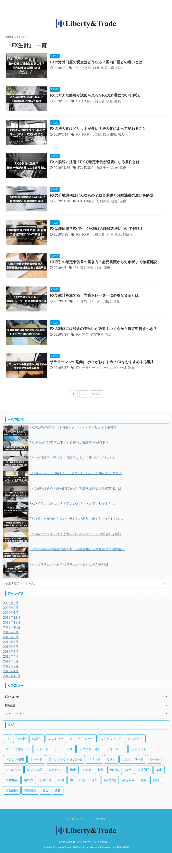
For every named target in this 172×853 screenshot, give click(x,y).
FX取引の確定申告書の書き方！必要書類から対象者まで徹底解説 (103, 262)
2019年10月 (11, 627)
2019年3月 (11, 661)
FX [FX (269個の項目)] (8, 738)
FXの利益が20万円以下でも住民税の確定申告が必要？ (69, 442)
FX (76, 68)
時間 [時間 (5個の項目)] (61, 780)
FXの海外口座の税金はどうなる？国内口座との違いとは (96, 62)
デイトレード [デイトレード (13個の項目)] (116, 749)
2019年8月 (11, 637)
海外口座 (107, 68)
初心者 (100, 101)
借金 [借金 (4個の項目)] (73, 769)
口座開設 (109, 134)
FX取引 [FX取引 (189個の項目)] (37, 738)
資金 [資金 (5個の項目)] (45, 790)
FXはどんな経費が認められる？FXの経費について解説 (95, 95)
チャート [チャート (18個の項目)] (42, 749)
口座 (96, 68)
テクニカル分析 (114, 367)
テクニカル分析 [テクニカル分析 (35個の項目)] (89, 749)
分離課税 (103, 201)
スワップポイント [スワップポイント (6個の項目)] (18, 749)
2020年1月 (11, 612)
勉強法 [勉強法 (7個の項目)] (114, 769)
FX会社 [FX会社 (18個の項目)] (21, 738)
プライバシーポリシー (78, 818)
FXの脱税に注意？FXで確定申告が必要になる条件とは (95, 162)
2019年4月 (11, 656)
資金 (116, 301)
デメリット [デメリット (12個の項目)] (138, 749)
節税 (123, 201)
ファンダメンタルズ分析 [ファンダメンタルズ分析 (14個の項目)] (65, 759)
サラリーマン (92, 367)
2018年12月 (11, 676)
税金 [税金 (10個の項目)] (144, 780)
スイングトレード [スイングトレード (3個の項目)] (82, 738)
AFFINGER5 (121, 847)
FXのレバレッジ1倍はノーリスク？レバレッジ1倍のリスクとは (75, 473)
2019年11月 (11, 622)
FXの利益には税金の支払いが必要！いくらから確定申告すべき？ (103, 329)
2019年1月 (11, 671)
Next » (96, 394)
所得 (109, 234)
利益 (85, 334)
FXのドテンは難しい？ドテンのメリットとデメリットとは (72, 503)
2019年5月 (11, 651)
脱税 (123, 167)
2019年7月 (11, 642)
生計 (108, 301)
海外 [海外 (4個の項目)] (95, 780)
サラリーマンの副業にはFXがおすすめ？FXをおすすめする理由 (102, 362)
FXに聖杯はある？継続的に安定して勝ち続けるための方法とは (75, 488)
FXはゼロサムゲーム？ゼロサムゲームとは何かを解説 (68, 564)
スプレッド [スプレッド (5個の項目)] (135, 738)
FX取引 (85, 68)
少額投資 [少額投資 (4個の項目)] (45, 780)
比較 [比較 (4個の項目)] (82, 780)
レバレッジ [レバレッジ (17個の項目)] (13, 769)
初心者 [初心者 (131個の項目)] (86, 769)
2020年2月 (11, 608)
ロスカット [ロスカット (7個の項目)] (56, 769)
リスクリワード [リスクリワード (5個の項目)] (132, 759)
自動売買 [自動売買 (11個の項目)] (12, 790)
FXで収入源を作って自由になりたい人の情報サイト (86, 842)
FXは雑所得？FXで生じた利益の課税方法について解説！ (96, 229)
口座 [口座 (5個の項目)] (128, 769)
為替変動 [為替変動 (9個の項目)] (110, 780)
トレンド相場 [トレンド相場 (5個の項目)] (15, 759)
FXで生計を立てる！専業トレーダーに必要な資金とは (94, 295)
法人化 (122, 134)
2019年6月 (11, 646)
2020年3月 (11, 603)
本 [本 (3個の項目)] (71, 780)
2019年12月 (11, 617)
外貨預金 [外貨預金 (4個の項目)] (12, 780)
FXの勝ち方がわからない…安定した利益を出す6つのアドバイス (76, 518)
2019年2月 (11, 666)
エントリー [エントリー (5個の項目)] (55, 738)
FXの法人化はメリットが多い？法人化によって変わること (98, 129)
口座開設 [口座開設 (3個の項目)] (144, 769)
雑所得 (128, 234)
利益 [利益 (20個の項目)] (101, 769)
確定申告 (103, 167)
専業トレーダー (91, 301)
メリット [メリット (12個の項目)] (94, 759)
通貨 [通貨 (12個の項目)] (58, 790)
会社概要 (101, 818)
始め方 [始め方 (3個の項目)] (28, 780)
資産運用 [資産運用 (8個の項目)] (30, 790)
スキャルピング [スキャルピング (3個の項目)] (111, 738)
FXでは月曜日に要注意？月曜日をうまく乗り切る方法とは (72, 458)
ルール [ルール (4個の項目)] (154, 759)
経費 (117, 101)
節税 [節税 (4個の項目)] (156, 780)
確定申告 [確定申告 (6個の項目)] (128, 780)
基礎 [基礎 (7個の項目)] (159, 769)
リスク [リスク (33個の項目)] (111, 759)
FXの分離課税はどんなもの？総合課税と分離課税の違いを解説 (101, 195)
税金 (119, 68)
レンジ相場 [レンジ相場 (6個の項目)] (34, 769)
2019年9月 (11, 632)
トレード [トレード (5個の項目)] (36, 759)
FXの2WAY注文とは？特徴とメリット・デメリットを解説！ (73, 427)
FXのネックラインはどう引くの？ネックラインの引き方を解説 (75, 534)
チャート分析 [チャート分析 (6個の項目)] (64, 749)
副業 (131, 367)
